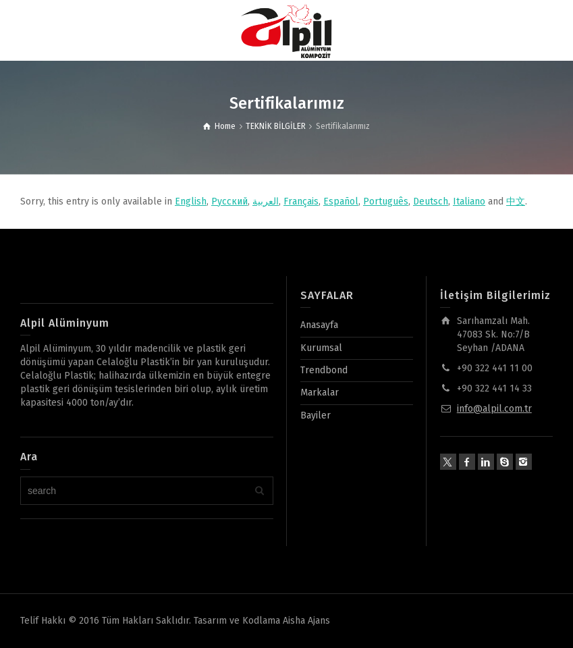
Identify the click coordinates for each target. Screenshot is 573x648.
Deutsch (430, 201)
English (191, 201)
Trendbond (324, 370)
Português (385, 201)
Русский (229, 201)
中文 (515, 201)
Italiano (469, 201)
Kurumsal (321, 348)
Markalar (319, 392)
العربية (265, 201)
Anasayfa (319, 325)
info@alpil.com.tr (494, 408)
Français (301, 201)
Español (340, 201)
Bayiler (315, 415)
